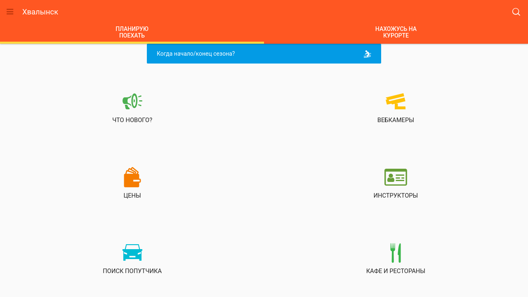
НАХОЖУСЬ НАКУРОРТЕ (396, 32)
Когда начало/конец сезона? (266, 54)
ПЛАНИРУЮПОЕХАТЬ (132, 32)
